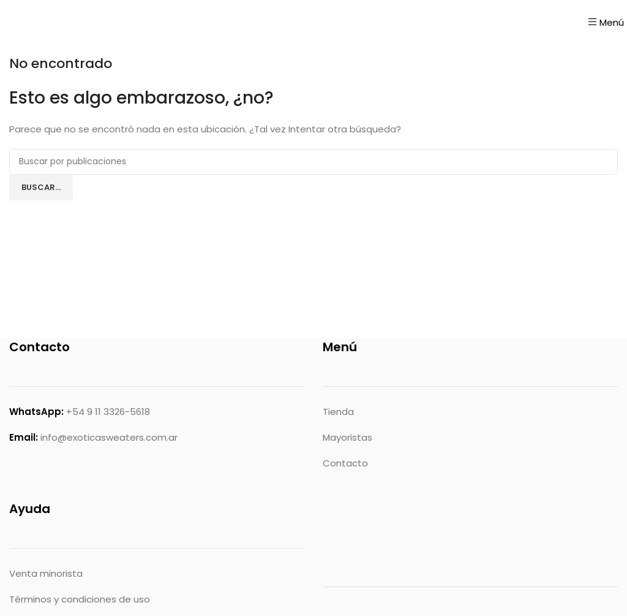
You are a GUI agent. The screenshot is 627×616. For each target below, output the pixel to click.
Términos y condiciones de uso (79, 599)
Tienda (338, 411)
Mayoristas (347, 437)
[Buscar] (313, 162)
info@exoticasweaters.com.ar (109, 437)
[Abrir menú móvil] (606, 22)
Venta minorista (46, 573)
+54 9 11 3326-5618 (108, 411)
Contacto (345, 463)
